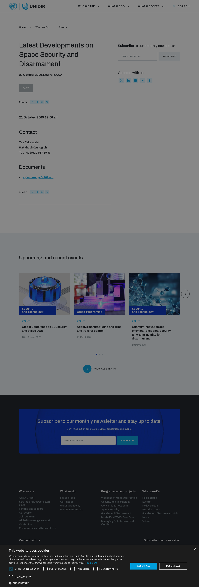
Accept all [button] (143, 565)
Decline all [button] (173, 565)
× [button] (195, 549)
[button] (67, 582)
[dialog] (99, 293)
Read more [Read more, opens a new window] (91, 562)
